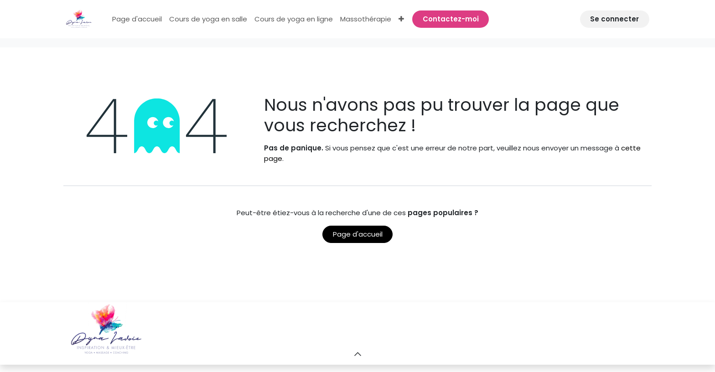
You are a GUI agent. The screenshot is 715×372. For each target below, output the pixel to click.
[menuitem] (137, 19)
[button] (357, 354)
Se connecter (614, 19)
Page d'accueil (358, 234)
